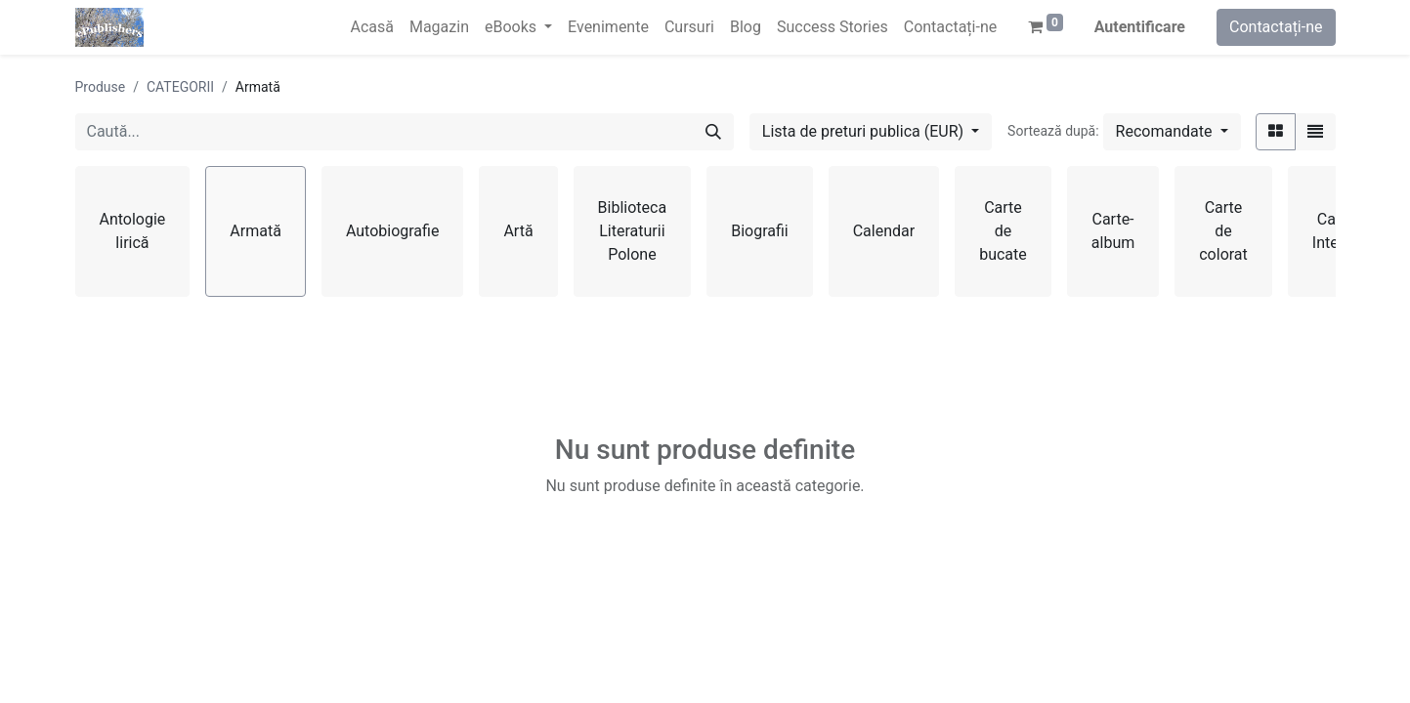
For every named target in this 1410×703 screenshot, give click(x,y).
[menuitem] (371, 27)
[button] (1172, 131)
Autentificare (1139, 27)
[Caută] (713, 131)
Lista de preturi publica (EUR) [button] (864, 131)
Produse (100, 87)
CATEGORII (180, 87)
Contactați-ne (1276, 27)
